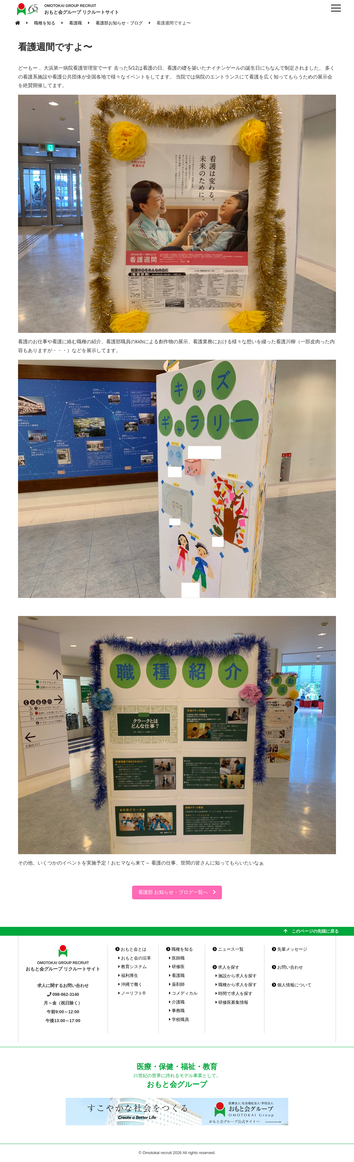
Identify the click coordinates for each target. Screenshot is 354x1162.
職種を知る (179, 949)
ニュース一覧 (228, 949)
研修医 (177, 966)
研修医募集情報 (232, 1002)
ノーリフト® (132, 993)
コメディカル (183, 993)
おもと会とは (130, 949)
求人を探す (225, 967)
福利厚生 (128, 975)
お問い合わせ (287, 967)
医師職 (177, 958)
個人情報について (292, 984)
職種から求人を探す (236, 984)
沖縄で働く (130, 984)
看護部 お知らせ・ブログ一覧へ (177, 892)
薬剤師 (177, 984)
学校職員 (179, 1019)
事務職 (177, 1010)
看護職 (177, 975)
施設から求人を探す (236, 975)
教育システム (132, 966)
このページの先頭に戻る (311, 931)
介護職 (177, 1002)
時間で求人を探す (234, 993)
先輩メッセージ (289, 949)
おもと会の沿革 (134, 958)
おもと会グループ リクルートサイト (81, 9)
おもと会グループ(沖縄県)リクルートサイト (27, 9)
